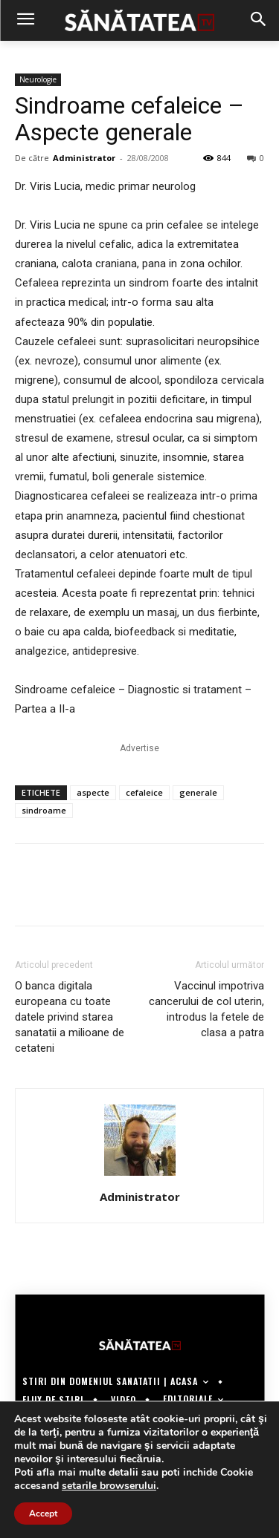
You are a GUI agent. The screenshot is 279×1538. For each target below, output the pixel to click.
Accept (43, 1513)
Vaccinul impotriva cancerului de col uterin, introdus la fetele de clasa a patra (206, 1009)
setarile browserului (109, 1486)
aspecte (93, 792)
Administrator (84, 157)
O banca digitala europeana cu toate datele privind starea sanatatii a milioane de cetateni (69, 1017)
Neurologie (38, 79)
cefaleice (144, 792)
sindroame (44, 810)
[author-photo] (140, 1176)
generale (198, 792)
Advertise (139, 748)
